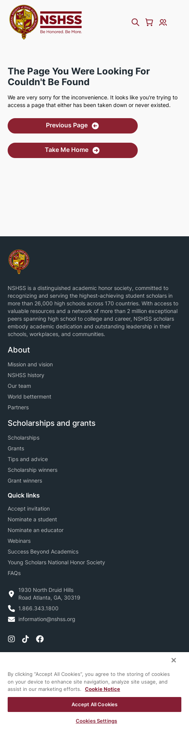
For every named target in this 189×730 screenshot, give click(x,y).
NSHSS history (26, 375)
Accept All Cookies (94, 704)
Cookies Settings (96, 721)
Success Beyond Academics (43, 551)
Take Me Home (66, 149)
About (19, 349)
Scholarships (23, 437)
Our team (19, 385)
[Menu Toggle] (176, 22)
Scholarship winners (32, 469)
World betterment (29, 396)
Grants (16, 448)
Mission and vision (30, 364)
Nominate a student (32, 519)
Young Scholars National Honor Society (56, 562)
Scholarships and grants (52, 423)
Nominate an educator (36, 530)
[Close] (173, 660)
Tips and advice (28, 459)
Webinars (19, 540)
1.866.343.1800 (38, 608)
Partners (18, 407)
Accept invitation (29, 508)
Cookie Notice (102, 689)
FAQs (14, 573)
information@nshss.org (46, 619)
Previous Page (67, 125)
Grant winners (25, 480)
